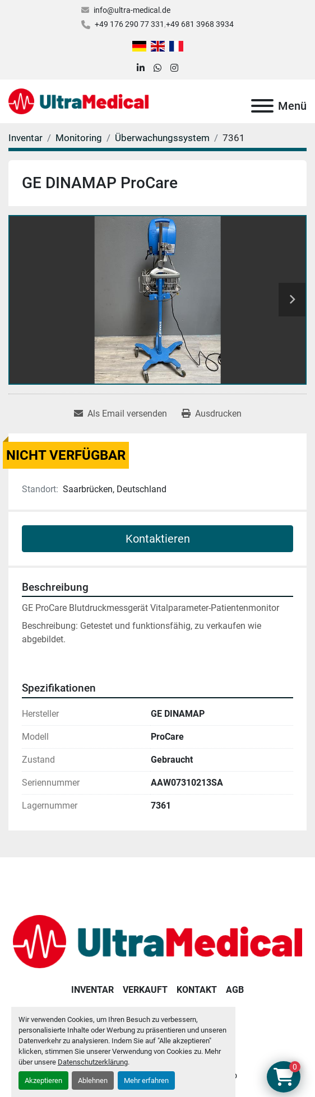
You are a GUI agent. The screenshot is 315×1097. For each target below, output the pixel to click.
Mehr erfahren (146, 1080)
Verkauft (145, 989)
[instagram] (174, 68)
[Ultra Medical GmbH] (157, 941)
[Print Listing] (211, 413)
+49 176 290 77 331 (129, 24)
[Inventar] (25, 137)
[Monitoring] (78, 137)
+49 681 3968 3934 (200, 24)
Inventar (92, 989)
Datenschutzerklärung (93, 1062)
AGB (235, 989)
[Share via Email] (120, 413)
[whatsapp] (157, 68)
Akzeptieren (43, 1080)
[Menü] (262, 106)
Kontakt (197, 989)
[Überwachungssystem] (162, 137)
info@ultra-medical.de (132, 10)
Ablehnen (93, 1080)
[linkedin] (141, 68)
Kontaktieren (158, 538)
